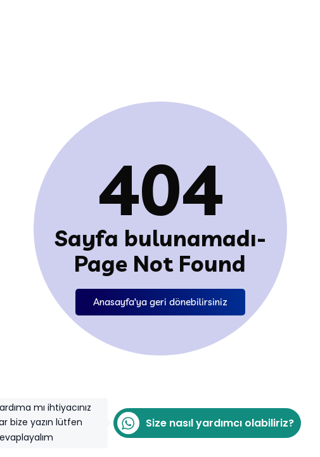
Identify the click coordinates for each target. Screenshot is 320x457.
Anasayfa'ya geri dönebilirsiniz (160, 302)
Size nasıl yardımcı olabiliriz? (203, 423)
